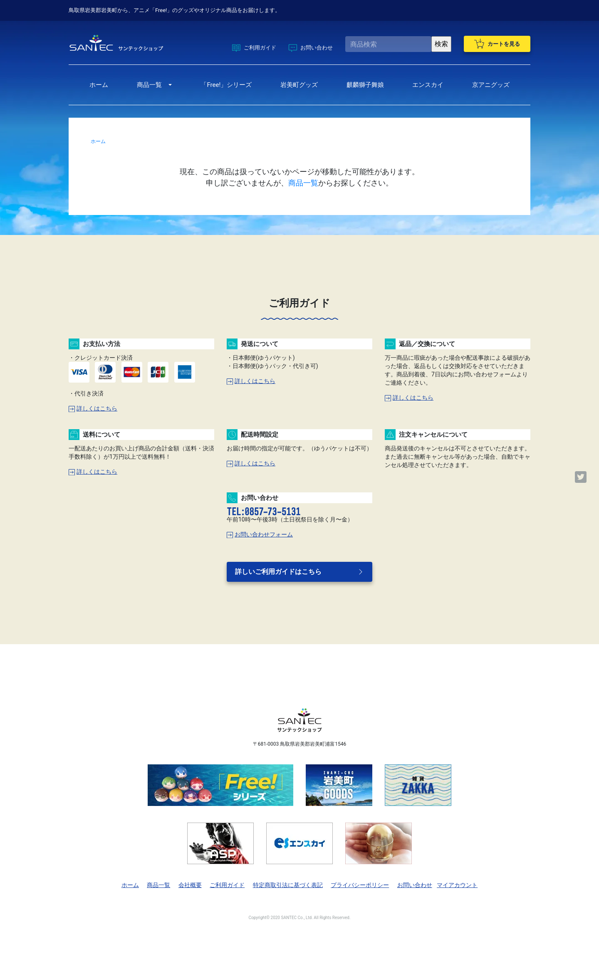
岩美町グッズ (299, 85)
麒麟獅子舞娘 (365, 85)
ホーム (98, 85)
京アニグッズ (491, 85)
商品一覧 (149, 85)
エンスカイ (427, 85)
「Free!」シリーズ (226, 85)
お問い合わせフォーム (260, 534)
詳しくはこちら (93, 408)
